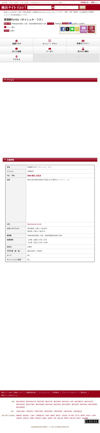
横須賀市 (26, 415)
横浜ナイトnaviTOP (10, 12)
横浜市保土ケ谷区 (68, 401)
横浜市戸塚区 (30, 404)
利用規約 (56, 392)
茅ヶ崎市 (71, 415)
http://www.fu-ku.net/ (34, 224)
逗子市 (77, 415)
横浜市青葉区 (93, 404)
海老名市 (26, 418)
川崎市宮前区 (68, 411)
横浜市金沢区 (89, 401)
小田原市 (64, 415)
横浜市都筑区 (20, 407)
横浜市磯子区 (79, 401)
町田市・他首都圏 (82, 418)
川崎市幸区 (29, 411)
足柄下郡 (72, 418)
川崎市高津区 (27, 12)
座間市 (32, 418)
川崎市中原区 (38, 411)
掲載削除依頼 (31, 392)
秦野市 (83, 415)
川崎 (19, 12)
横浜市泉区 (83, 404)
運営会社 (84, 392)
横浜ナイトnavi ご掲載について (12, 392)
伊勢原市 (19, 418)
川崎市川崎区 (20, 411)
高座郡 (50, 418)
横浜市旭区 (49, 404)
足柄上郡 (60, 418)
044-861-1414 (34, 175)
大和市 (94, 415)
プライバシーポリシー (70, 392)
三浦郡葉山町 (39, 415)
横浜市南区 (57, 401)
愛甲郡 (66, 418)
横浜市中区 (49, 401)
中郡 (54, 418)
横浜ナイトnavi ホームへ (10, 395)
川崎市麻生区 (77, 411)
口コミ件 (11, 27)
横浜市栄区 (75, 404)
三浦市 (32, 415)
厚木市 (88, 415)
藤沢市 (58, 415)
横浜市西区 (40, 401)
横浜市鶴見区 (20, 401)
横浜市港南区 (40, 404)
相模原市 (19, 415)
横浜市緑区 (57, 404)
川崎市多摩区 (58, 411)
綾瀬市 (44, 418)
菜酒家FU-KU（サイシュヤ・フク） (44, 12)
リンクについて (44, 392)
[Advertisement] (50, 71)
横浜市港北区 (20, 404)
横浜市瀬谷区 (66, 404)
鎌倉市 (53, 415)
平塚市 (47, 415)
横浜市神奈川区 (31, 401)
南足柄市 (38, 418)
